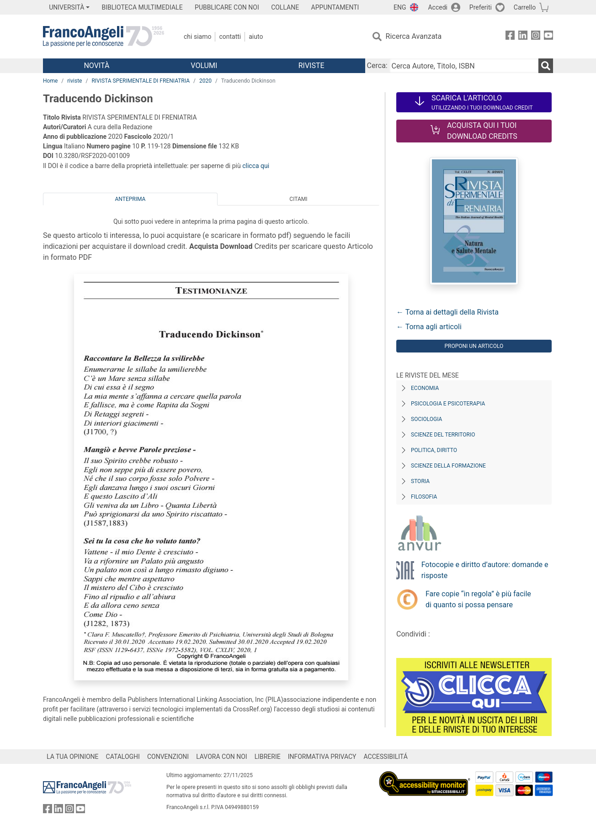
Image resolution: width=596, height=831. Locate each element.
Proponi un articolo (473, 346)
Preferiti (480, 7)
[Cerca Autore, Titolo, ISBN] (463, 65)
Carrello (525, 7)
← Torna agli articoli (429, 326)
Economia (425, 388)
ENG (400, 7)
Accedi (437, 7)
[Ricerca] (545, 65)
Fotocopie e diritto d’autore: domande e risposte (484, 570)
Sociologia (426, 419)
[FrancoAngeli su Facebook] (510, 37)
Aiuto (256, 36)
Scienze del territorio (443, 434)
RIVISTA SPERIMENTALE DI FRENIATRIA (140, 81)
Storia (420, 481)
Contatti (230, 36)
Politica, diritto (434, 450)
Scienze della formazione (448, 466)
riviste (74, 81)
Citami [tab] (298, 199)
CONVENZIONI (168, 756)
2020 (205, 81)
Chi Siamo (197, 36)
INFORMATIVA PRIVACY (322, 756)
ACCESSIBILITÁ (386, 756)
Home (50, 81)
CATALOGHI (123, 756)
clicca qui (255, 165)
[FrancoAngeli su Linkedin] (522, 37)
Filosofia (424, 497)
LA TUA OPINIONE (73, 756)
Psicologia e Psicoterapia (448, 403)
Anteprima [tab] (130, 199)
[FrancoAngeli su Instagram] (535, 37)
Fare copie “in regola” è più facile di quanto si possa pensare (478, 599)
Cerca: (377, 65)
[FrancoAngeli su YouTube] (548, 37)
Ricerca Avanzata (414, 36)
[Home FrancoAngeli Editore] (103, 36)
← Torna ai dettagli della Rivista (447, 312)
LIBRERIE (268, 756)
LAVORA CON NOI (221, 756)
